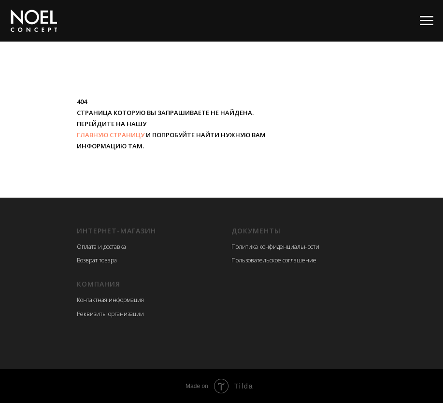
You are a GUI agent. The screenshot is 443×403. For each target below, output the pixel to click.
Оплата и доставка (101, 247)
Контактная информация (110, 300)
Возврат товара (97, 260)
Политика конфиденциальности (275, 247)
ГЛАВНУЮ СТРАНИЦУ (110, 134)
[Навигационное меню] (426, 21)
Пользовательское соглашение (273, 260)
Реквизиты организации (110, 314)
